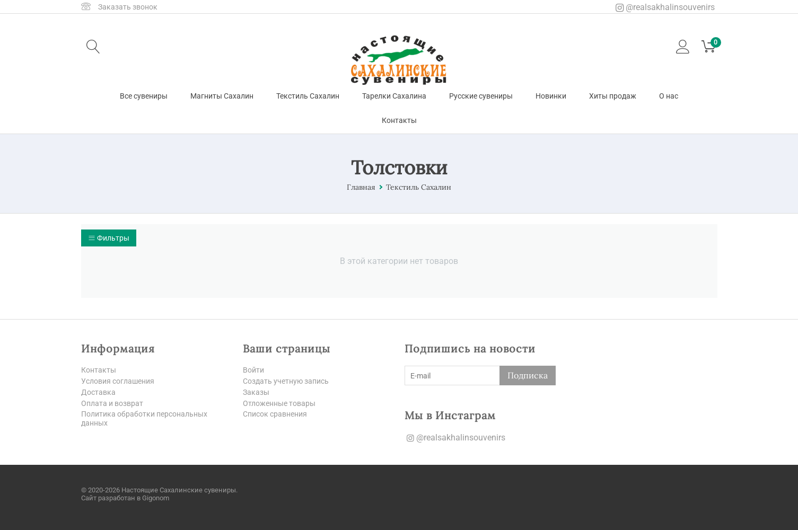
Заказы (256, 392)
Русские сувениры (481, 96)
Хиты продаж (612, 96)
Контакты (399, 120)
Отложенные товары (279, 403)
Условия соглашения (117, 381)
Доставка (98, 392)
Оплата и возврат (112, 403)
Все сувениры (144, 96)
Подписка (527, 375)
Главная (361, 187)
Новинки (551, 96)
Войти (253, 370)
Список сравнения (275, 414)
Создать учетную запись (286, 381)
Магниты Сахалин (221, 96)
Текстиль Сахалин (307, 96)
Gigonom (155, 498)
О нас (668, 96)
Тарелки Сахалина (394, 96)
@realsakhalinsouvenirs (665, 7)
